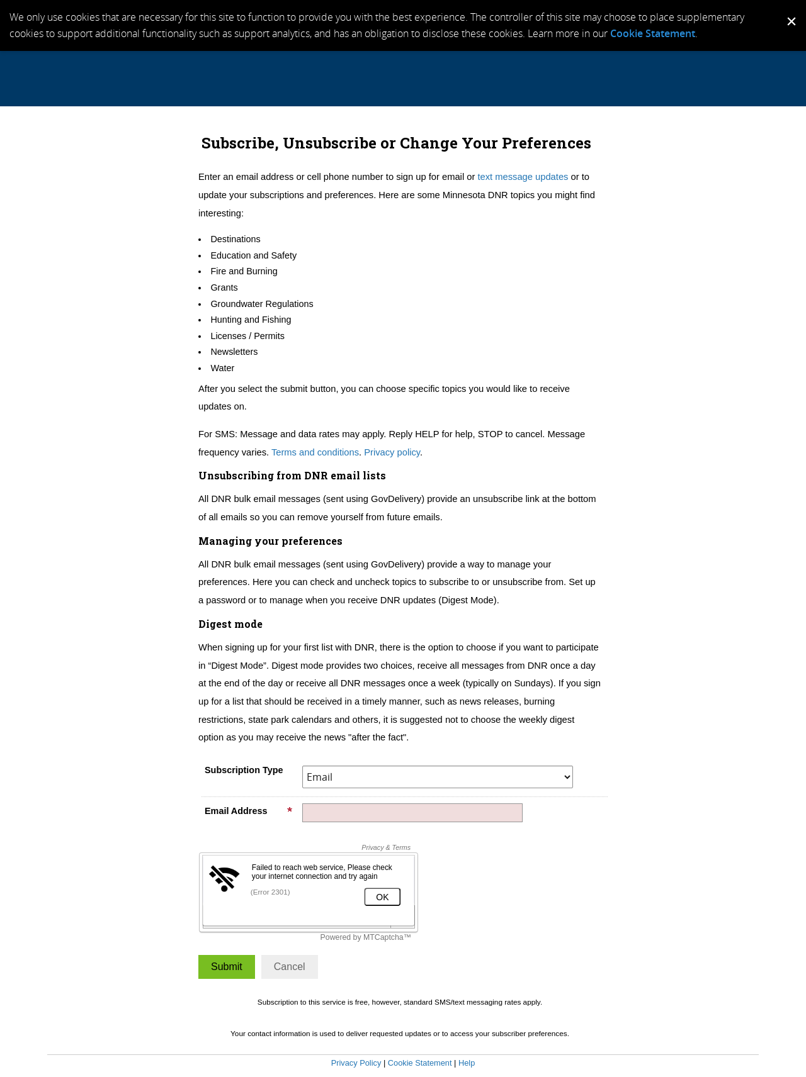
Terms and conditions (315, 452)
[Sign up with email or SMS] (226, 967)
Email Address (249, 811)
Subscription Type (244, 770)
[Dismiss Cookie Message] (790, 12)
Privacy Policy (356, 1063)
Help (466, 1063)
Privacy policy (392, 452)
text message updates (522, 177)
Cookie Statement (652, 33)
